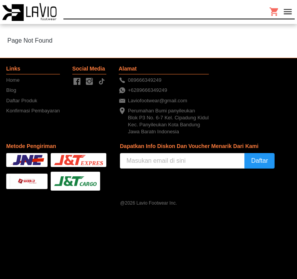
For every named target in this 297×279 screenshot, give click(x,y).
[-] (77, 82)
